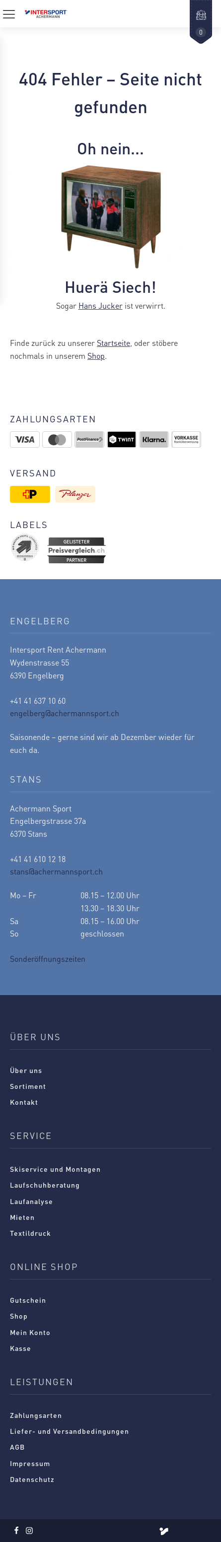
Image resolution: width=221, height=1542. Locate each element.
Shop (96, 355)
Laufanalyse (31, 1201)
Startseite (113, 342)
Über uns (26, 1070)
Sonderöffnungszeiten (47, 958)
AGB (17, 1446)
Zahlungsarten (36, 1414)
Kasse (20, 1347)
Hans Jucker (100, 305)
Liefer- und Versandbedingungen (69, 1430)
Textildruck (30, 1232)
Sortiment (28, 1085)
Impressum (30, 1463)
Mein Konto (30, 1332)
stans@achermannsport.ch (56, 871)
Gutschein (28, 1299)
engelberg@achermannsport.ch (64, 713)
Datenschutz (32, 1479)
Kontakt (24, 1101)
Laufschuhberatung (45, 1184)
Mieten (22, 1216)
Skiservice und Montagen (55, 1168)
